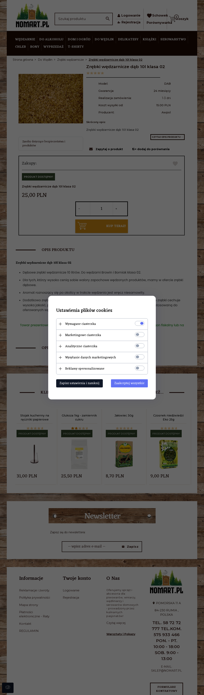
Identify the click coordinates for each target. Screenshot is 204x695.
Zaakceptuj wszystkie (129, 383)
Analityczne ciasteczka (81, 346)
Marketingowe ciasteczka (83, 335)
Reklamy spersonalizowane (84, 368)
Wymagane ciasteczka (80, 324)
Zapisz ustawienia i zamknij (79, 383)
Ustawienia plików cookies (84, 310)
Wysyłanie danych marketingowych (90, 357)
